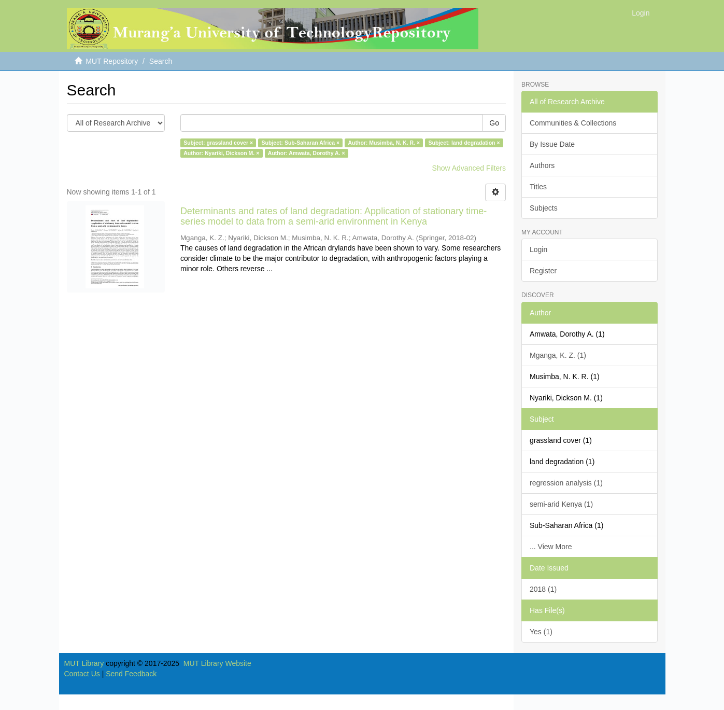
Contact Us (82, 674)
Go (494, 123)
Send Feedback (131, 674)
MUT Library (84, 663)
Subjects (544, 208)
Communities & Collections (573, 123)
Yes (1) (541, 632)
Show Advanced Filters (469, 168)
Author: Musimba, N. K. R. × (384, 143)
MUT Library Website (217, 663)
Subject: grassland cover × (218, 143)
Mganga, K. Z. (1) (558, 355)
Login (538, 249)
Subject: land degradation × (464, 143)
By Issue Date (552, 144)
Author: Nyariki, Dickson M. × (221, 153)
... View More (551, 546)
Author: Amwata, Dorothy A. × (306, 153)
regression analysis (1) (566, 483)
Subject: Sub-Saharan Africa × (300, 143)
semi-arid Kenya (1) (561, 504)
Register (543, 271)
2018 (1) (543, 589)
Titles (538, 187)
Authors (542, 165)
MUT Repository (112, 61)
